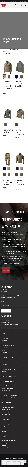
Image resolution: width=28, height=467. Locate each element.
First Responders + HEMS (8, 369)
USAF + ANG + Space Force (8, 376)
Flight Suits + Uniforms (7, 345)
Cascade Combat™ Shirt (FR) (18, 84)
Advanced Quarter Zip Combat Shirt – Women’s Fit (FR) (7, 86)
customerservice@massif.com (9, 324)
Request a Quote (5, 390)
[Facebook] (2, 316)
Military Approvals (6, 443)
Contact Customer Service (8, 385)
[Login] (16, 5)
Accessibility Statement (8, 440)
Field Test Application (7, 412)
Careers (3, 431)
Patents (3, 445)
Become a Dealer (6, 414)
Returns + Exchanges (7, 393)
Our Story (4, 426)
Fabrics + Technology (7, 409)
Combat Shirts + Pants (7, 343)
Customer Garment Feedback (9, 397)
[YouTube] (8, 316)
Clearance (4, 352)
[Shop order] (9, 53)
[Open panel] (5, 50)
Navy (2, 374)
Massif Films (4, 428)
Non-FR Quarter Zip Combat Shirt (19, 132)
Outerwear (4, 347)
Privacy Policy (5, 447)
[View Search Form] (21, 5)
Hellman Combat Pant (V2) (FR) (7, 182)
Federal (3, 366)
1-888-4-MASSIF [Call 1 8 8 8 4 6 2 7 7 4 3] (5, 322)
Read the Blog (5, 424)
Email (2, 301)
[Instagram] (5, 316)
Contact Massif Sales (7, 388)
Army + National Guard (7, 362)
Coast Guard (4, 364)
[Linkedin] (10, 316)
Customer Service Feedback (9, 395)
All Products (4, 338)
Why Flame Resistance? (7, 407)
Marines (3, 371)
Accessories (4, 350)
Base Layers (4, 340)
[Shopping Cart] (18, 5)
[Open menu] (25, 5)
